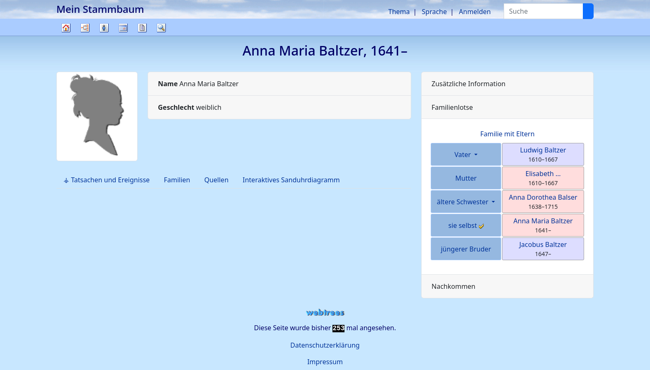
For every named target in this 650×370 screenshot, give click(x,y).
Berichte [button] (142, 28)
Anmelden (475, 11)
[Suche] (588, 11)
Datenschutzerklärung (324, 345)
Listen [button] (104, 28)
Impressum (325, 361)
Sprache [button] (434, 11)
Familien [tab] (177, 179)
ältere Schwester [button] (463, 201)
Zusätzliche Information (469, 83)
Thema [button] (399, 11)
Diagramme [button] (85, 28)
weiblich (189, 107)
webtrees (325, 312)
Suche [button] (161, 28)
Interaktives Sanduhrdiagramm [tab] (291, 179)
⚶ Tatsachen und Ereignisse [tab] (106, 179)
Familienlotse (452, 107)
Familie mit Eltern (507, 133)
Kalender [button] (123, 28)
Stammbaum (65, 35)
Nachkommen (453, 286)
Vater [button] (463, 154)
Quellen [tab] (216, 179)
